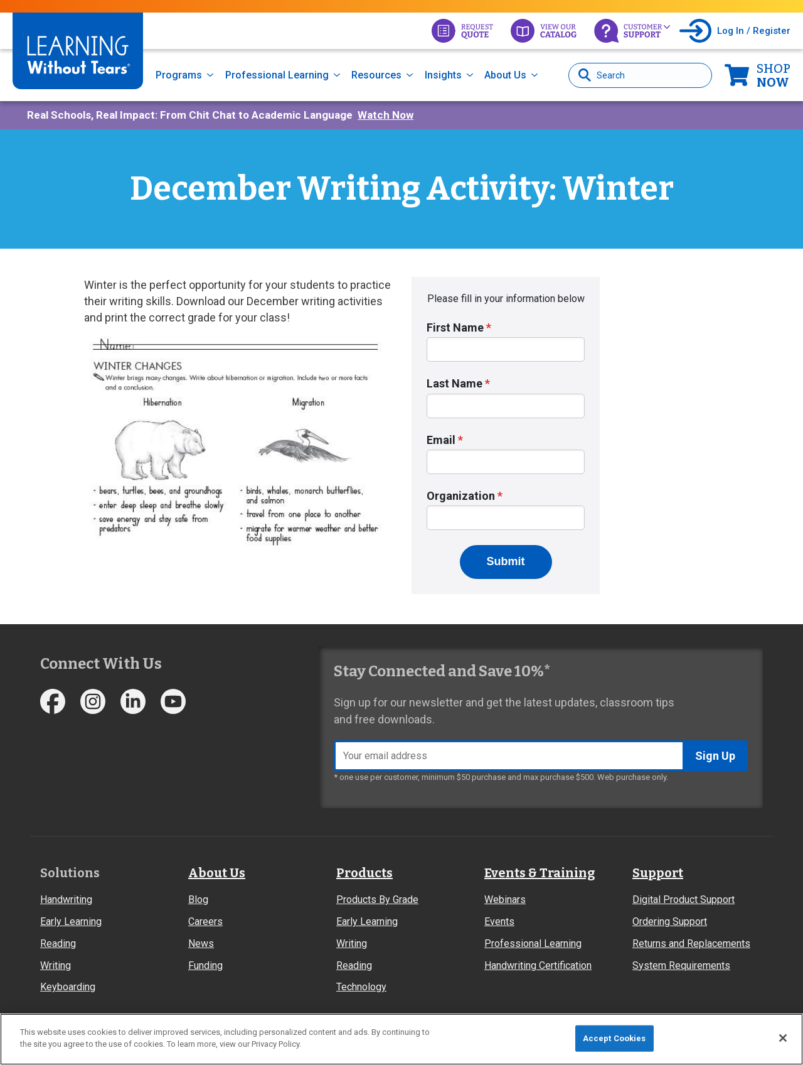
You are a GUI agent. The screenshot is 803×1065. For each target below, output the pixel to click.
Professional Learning (277, 75)
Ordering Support (669, 921)
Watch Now (385, 115)
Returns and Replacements (691, 943)
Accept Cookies (614, 1038)
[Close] (783, 1038)
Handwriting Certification (538, 965)
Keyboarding (67, 987)
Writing (55, 965)
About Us (505, 75)
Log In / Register (753, 30)
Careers (205, 921)
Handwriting (66, 900)
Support (657, 872)
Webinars (505, 900)
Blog (198, 900)
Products (364, 872)
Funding (205, 965)
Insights (443, 75)
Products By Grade (377, 900)
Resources (376, 75)
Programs (179, 75)
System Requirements (681, 965)
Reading (58, 943)
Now (773, 75)
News (201, 943)
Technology (361, 987)
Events (499, 921)
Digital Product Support (683, 900)
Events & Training (539, 872)
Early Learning (71, 921)
